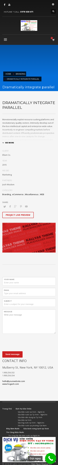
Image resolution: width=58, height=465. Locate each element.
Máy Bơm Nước (12, 428)
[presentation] (25, 342)
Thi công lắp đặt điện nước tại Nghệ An (24, 435)
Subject (8, 301)
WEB (42, 194)
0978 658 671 (26, 12)
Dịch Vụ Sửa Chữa (23, 409)
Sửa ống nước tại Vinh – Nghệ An (31, 423)
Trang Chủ (7, 409)
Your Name (9, 280)
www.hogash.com (10, 384)
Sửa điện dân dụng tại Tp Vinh (30, 417)
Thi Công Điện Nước (15, 432)
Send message (12, 354)
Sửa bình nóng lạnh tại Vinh (36, 428)
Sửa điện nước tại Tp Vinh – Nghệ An (32, 414)
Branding (6, 194)
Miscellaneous (32, 194)
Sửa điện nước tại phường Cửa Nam (32, 425)
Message (8, 312)
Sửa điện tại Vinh (24, 420)
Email (6, 290)
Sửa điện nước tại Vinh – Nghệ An (31, 412)
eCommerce (18, 194)
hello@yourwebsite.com (13, 381)
